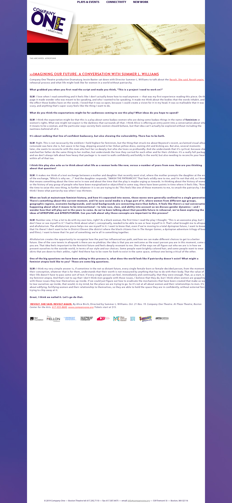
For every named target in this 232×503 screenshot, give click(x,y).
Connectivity (116, 2)
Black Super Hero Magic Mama (112, 343)
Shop (174, 14)
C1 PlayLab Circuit (147, 421)
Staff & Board (180, 402)
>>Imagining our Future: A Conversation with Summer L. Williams (94, 74)
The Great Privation (52, 489)
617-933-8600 (59, 307)
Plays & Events (88, 2)
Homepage (32, 406)
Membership (74, 406)
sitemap (102, 19)
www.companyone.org (81, 307)
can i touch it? (138, 348)
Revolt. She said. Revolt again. (187, 79)
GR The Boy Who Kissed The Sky (187, 338)
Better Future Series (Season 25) (92, 343)
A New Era (50, 348)
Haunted (194, 353)
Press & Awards (196, 19)
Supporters (176, 494)
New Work (140, 2)
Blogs (146, 465)
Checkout (154, 353)
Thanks (162, 19)
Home (32, 9)
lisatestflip (67, 406)
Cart (146, 9)
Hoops (39, 14)
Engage (149, 19)
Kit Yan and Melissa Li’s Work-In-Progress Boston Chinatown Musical (53, 382)
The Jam (68, 19)
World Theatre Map (147, 455)
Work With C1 (84, 489)
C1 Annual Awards (180, 489)
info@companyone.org (139, 500)
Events (146, 494)
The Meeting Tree (72, 489)
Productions (128, 494)
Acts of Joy (64, 348)
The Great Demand (45, 489)
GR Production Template (182, 348)
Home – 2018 (200, 348)
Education (174, 353)
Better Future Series (78, 348)
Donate (169, 9)
